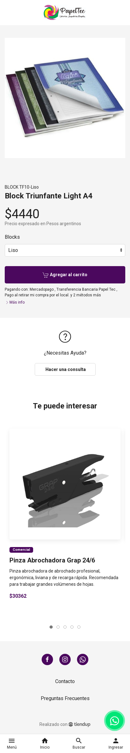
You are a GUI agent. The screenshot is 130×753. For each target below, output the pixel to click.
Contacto (65, 681)
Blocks (12, 237)
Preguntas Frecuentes (65, 698)
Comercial (21, 550)
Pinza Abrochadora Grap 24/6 (52, 560)
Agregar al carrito (65, 275)
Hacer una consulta (65, 369)
